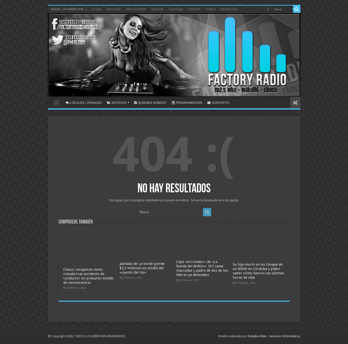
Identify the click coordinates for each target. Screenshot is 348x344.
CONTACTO (218, 103)
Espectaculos (229, 9)
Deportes (157, 9)
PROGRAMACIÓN (187, 103)
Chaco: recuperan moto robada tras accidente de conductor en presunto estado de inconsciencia (88, 276)
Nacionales (113, 9)
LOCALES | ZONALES (84, 103)
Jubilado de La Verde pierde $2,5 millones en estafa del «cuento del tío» (142, 268)
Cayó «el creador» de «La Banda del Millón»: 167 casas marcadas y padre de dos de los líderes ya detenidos (202, 268)
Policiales (194, 9)
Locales (96, 9)
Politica (210, 9)
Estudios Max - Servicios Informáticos (274, 336)
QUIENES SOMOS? (150, 103)
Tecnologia (175, 9)
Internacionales (136, 9)
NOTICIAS (116, 103)
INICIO (56, 102)
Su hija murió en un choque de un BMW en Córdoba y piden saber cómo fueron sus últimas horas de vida (258, 271)
